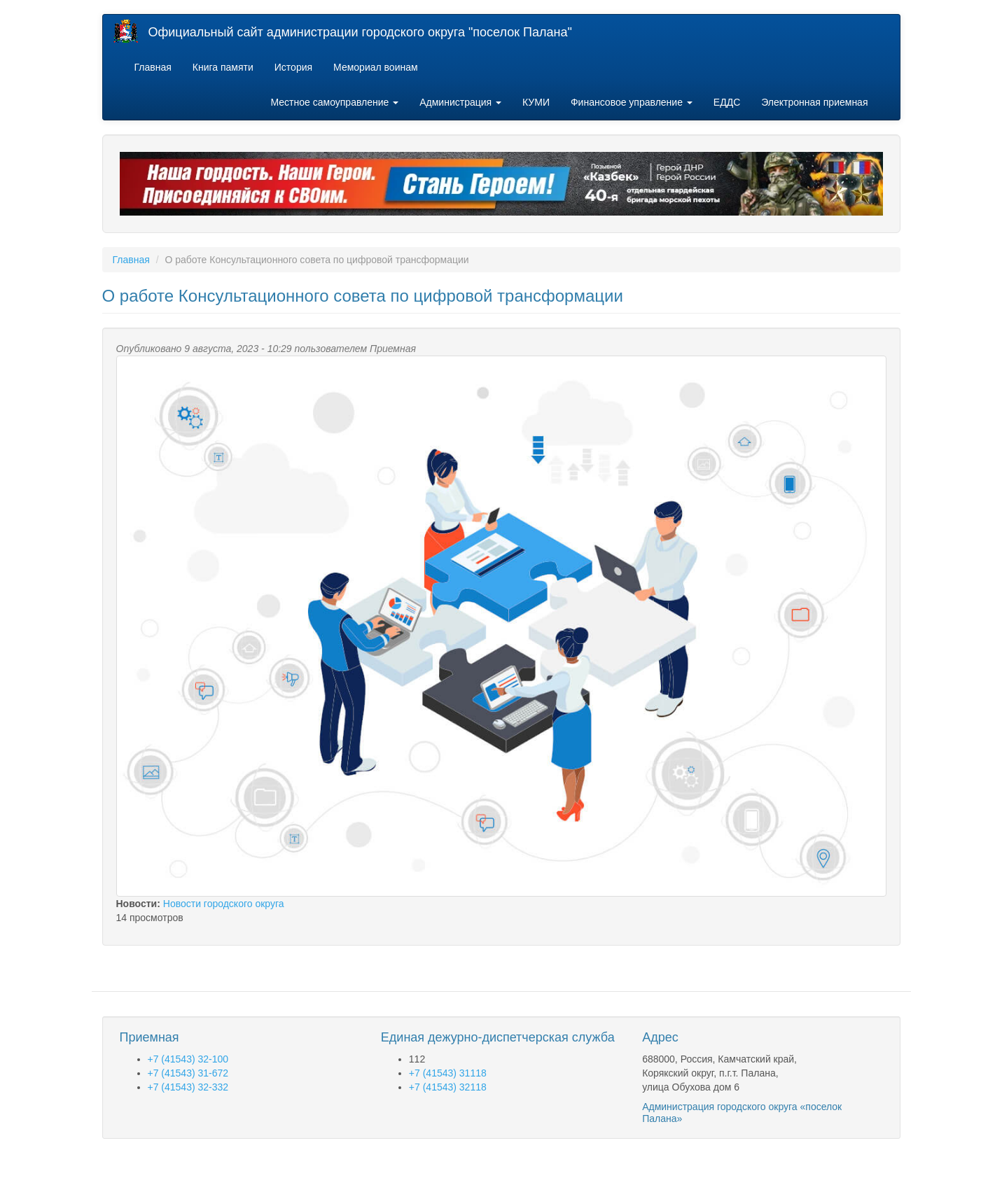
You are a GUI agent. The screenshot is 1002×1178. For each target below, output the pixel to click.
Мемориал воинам (375, 67)
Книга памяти (223, 67)
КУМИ (536, 102)
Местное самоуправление (335, 102)
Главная (153, 67)
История (293, 67)
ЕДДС (727, 102)
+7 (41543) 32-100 (188, 1059)
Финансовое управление (632, 102)
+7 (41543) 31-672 (188, 1073)
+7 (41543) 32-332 (188, 1087)
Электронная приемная (814, 102)
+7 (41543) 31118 (448, 1073)
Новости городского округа (223, 903)
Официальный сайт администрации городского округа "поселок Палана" (360, 32)
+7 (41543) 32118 (448, 1087)
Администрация (460, 102)
